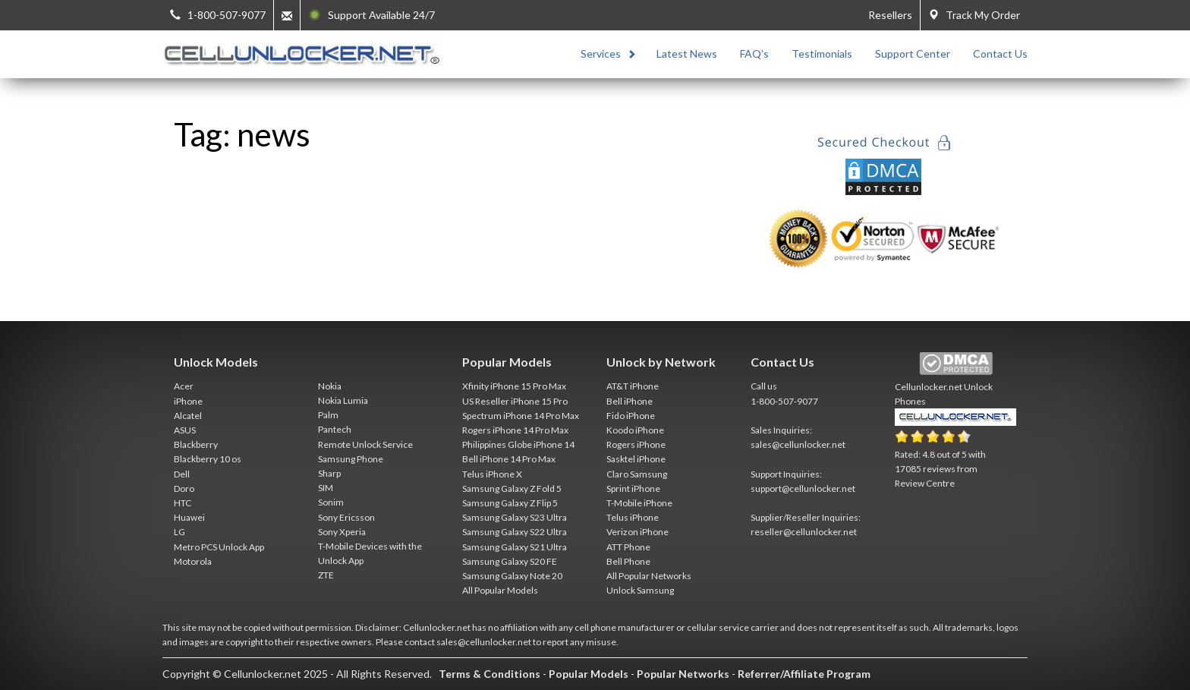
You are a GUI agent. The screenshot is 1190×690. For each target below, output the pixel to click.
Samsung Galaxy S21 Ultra (514, 547)
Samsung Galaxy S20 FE (509, 561)
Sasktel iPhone (636, 459)
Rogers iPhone (636, 444)
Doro (184, 488)
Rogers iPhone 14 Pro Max (515, 430)
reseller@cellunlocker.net (804, 531)
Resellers (890, 14)
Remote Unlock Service (365, 444)
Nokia (330, 386)
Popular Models (588, 673)
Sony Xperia (342, 531)
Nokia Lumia (343, 400)
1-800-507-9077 (784, 401)
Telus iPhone (632, 517)
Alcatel (188, 415)
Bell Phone (628, 561)
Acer (184, 386)
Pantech (334, 429)
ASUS (185, 430)
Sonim (331, 502)
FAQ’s (754, 53)
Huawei (189, 517)
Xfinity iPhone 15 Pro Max (514, 386)
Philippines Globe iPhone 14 (518, 444)
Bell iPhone (629, 401)
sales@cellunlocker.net (798, 444)
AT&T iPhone (632, 386)
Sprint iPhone (633, 488)
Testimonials (822, 53)
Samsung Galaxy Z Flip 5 (510, 503)
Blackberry (196, 444)
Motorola (193, 561)
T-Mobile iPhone (639, 503)
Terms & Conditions (489, 673)
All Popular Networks (648, 575)
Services (601, 53)
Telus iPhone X (492, 474)
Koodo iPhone (635, 430)
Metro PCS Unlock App (219, 547)
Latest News (686, 53)
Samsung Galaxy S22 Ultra (514, 531)
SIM (325, 487)
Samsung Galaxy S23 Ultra (514, 517)
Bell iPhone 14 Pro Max (509, 459)
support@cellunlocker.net (803, 488)
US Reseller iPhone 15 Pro (515, 401)
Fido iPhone (630, 415)
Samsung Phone (350, 459)
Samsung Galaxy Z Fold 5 (512, 488)
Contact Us (1000, 53)
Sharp (329, 473)
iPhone (188, 401)
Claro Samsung (636, 474)
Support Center (912, 53)
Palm (328, 415)
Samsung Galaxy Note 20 (512, 575)
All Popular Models (500, 590)
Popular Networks (683, 673)
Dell (182, 474)
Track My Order (974, 14)
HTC (182, 503)
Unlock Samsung (640, 590)
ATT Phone (628, 547)
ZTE (326, 575)
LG (179, 531)
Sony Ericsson (346, 517)
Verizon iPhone (637, 531)
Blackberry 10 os (207, 459)
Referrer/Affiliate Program (804, 673)
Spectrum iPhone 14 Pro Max (520, 415)
